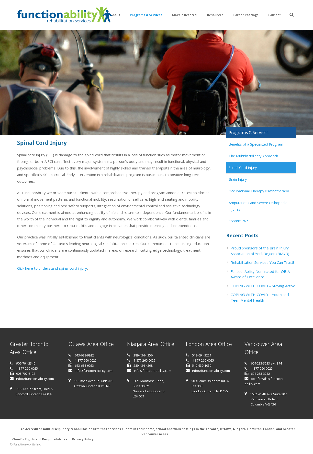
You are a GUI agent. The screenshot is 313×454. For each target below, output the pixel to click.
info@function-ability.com (35, 378)
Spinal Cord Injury (243, 167)
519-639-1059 (201, 365)
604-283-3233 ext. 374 (266, 363)
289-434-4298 (143, 365)
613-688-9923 (84, 365)
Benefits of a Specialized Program (256, 144)
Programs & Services (248, 132)
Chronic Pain (238, 221)
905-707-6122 (25, 373)
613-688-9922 (84, 355)
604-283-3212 (260, 373)
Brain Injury (238, 179)
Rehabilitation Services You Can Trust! (262, 262)
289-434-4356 (143, 355)
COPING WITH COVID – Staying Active (263, 285)
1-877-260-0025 (27, 368)
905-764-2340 (25, 363)
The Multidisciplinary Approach (253, 156)
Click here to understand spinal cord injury (52, 268)
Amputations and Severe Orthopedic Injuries (258, 206)
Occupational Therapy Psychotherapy (259, 191)
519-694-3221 (201, 355)
